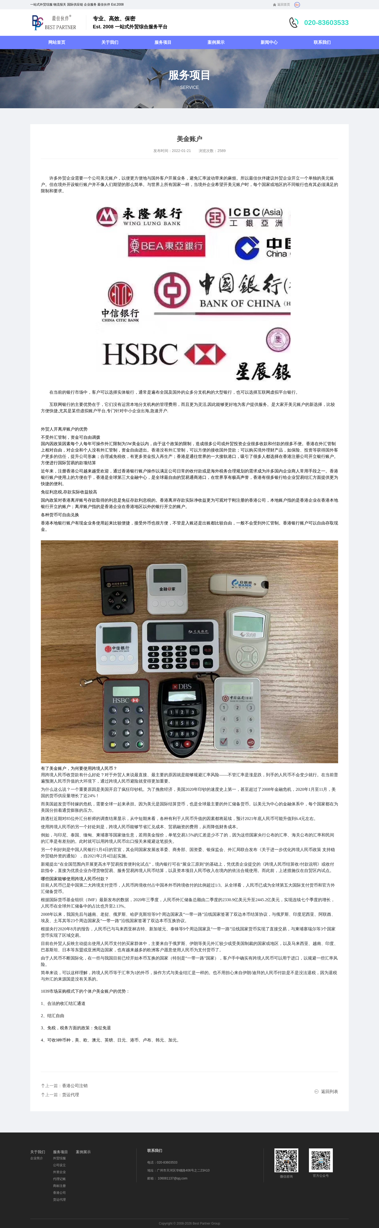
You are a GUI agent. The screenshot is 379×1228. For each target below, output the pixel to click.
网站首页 (56, 42)
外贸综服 (59, 1158)
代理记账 (59, 1179)
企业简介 (36, 1158)
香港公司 (59, 1193)
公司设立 (59, 1165)
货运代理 (59, 1199)
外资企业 (59, 1172)
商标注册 (59, 1186)
